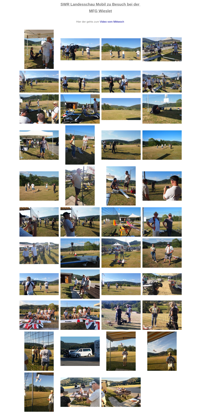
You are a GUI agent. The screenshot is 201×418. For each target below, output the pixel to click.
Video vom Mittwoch (112, 21)
